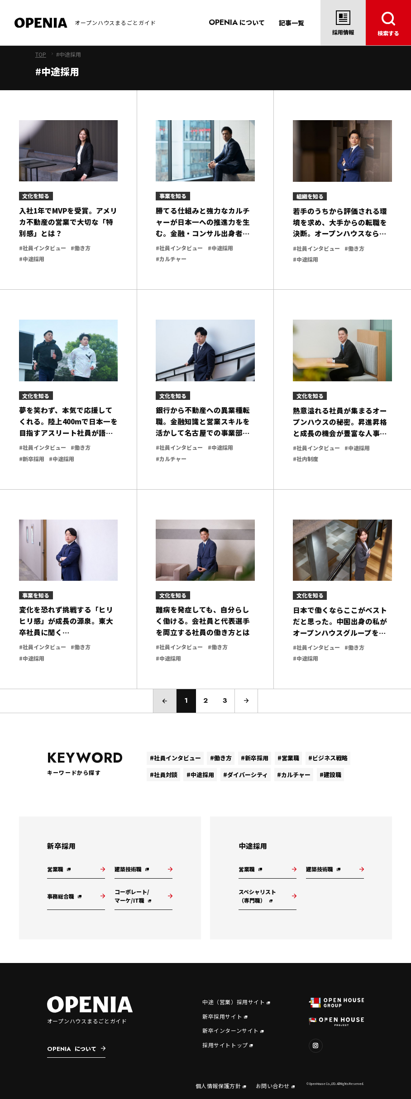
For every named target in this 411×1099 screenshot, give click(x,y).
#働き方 (221, 758)
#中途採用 (200, 774)
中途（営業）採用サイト (236, 1002)
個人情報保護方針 (221, 1085)
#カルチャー (294, 774)
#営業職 (288, 758)
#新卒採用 (254, 758)
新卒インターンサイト (233, 1030)
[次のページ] (246, 701)
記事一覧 (291, 22)
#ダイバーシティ (245, 774)
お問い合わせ (275, 1085)
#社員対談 (163, 774)
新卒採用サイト (224, 1016)
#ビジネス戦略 (328, 758)
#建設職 (330, 774)
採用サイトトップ (227, 1045)
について (237, 22)
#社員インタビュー (175, 758)
